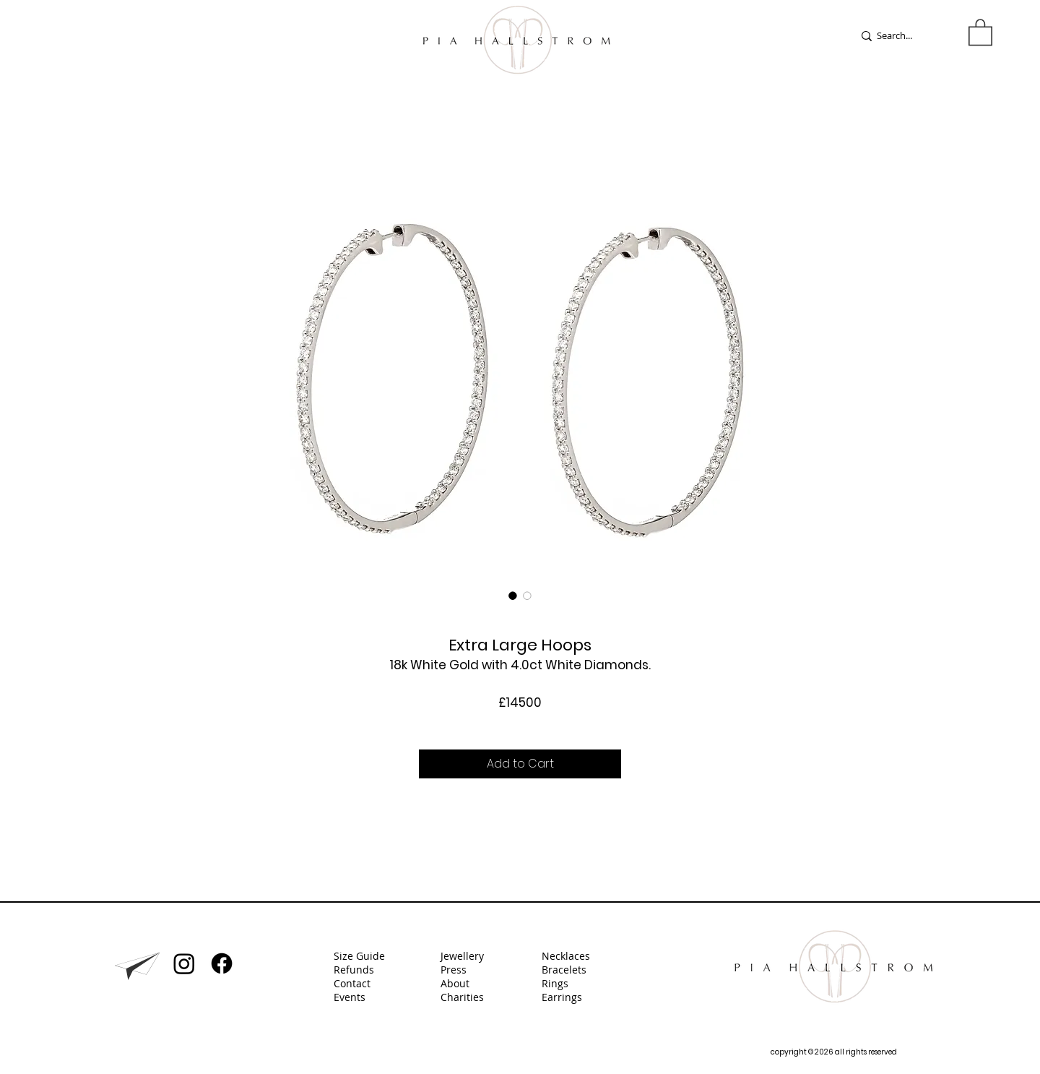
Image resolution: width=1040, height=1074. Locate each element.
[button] (980, 31)
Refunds (354, 969)
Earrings (563, 997)
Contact (352, 983)
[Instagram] (184, 963)
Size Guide (359, 956)
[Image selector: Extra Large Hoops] (513, 595)
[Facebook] (221, 963)
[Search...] (904, 36)
